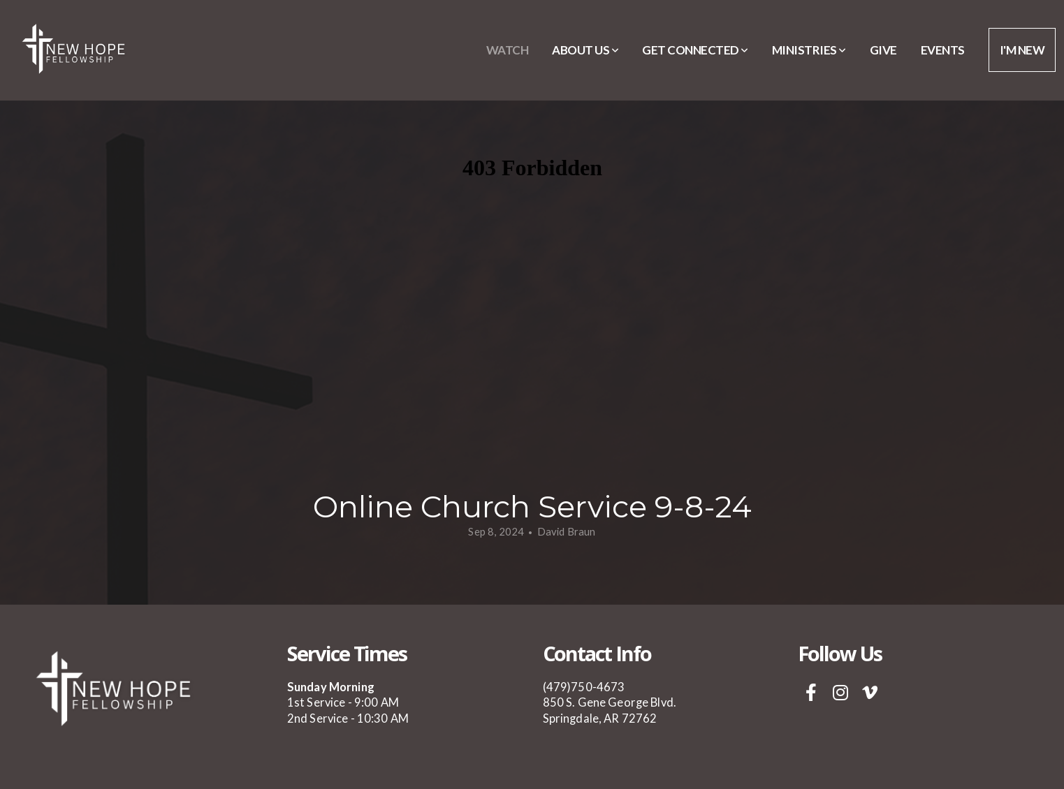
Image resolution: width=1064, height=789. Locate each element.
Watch (507, 50)
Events (943, 50)
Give (883, 50)
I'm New (1022, 50)
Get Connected (695, 50)
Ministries (809, 50)
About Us (585, 50)
